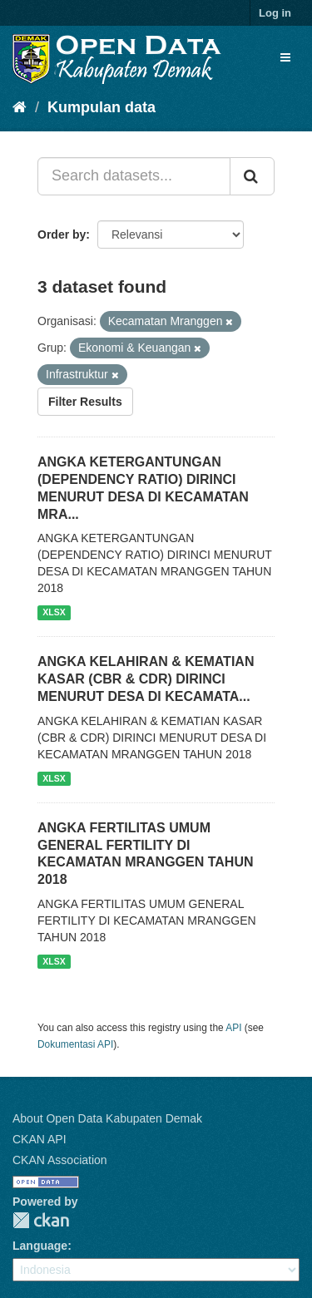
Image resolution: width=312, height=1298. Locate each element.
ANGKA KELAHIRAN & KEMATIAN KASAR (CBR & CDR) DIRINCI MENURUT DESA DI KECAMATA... (145, 678)
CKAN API (39, 1139)
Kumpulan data (101, 107)
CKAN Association (59, 1160)
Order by (61, 234)
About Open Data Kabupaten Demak (107, 1118)
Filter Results (85, 401)
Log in (275, 13)
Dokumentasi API (75, 1044)
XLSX (53, 612)
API (233, 1028)
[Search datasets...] (133, 176)
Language (39, 1245)
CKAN (40, 1220)
